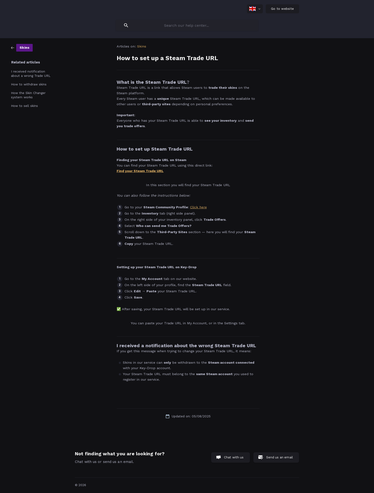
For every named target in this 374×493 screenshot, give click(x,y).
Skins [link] (141, 46)
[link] (22, 47)
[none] (255, 8)
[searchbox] (187, 25)
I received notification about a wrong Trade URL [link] (31, 73)
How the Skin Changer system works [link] (28, 95)
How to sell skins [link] (24, 106)
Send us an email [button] (279, 457)
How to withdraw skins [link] (29, 84)
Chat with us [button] (234, 457)
